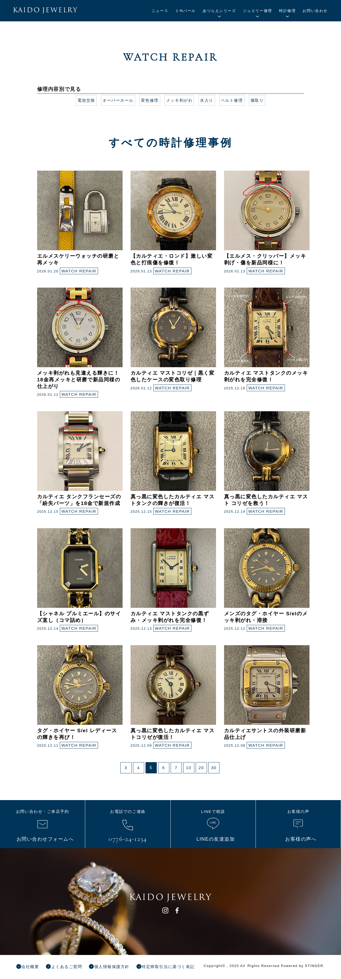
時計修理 (287, 11)
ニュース (160, 11)
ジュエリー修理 (257, 11)
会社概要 (31, 966)
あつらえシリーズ (219, 11)
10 (188, 767)
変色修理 (148, 100)
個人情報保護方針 (119, 966)
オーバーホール (115, 100)
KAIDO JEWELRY (54, 11)
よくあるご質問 (70, 966)
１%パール (185, 11)
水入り (209, 100)
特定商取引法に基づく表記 (179, 966)
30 (214, 767)
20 (201, 767)
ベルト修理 (234, 100)
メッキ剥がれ (180, 100)
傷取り (261, 100)
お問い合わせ (315, 11)
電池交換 (82, 100)
